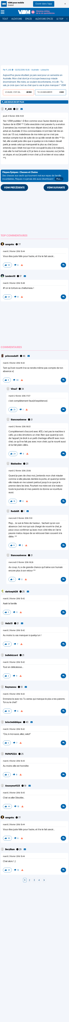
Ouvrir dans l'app (43, 4)
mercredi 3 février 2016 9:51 (20, 518)
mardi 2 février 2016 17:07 (19, 396)
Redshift (15, 511)
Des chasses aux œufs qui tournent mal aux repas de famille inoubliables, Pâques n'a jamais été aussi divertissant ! (32, 176)
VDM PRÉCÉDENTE (14, 187)
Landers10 (10, 276)
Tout (5, 19)
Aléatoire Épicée (44, 19)
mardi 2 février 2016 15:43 (14, 761)
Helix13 (9, 624)
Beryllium (10, 849)
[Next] (44, 880)
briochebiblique (13, 722)
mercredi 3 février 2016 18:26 (21, 562)
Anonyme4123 (12, 786)
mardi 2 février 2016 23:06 (20, 471)
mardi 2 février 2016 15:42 (14, 363)
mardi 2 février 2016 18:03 (19, 427)
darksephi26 (11, 592)
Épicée (28, 19)
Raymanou (11, 687)
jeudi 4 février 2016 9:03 (13, 116)
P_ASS (8, 109)
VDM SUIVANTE (56, 187)
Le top (60, 19)
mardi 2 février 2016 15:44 (14, 251)
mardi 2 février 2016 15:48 (14, 283)
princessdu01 (12, 356)
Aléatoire (16, 19)
